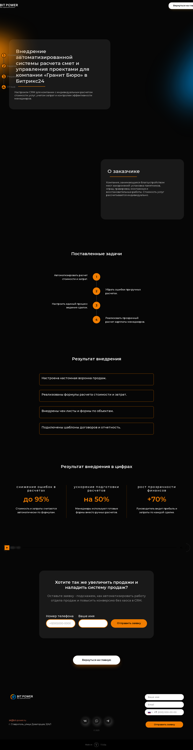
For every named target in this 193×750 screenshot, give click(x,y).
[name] (164, 697)
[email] (164, 704)
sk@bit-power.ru (17, 720)
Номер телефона (60, 616)
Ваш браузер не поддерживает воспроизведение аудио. (96, 548)
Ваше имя (86, 616)
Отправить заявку (164, 724)
